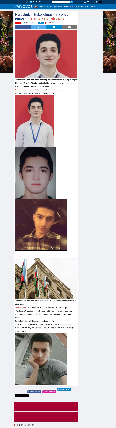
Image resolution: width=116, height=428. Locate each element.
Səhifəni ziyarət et (34, 392)
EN (37, 2)
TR (40, 2)
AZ (31, 2)
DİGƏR (93, 7)
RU (34, 2)
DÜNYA (49, 7)
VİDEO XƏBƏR (68, 7)
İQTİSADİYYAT (58, 7)
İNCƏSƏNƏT (79, 7)
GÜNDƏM (42, 7)
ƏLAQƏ (26, 2)
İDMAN (87, 7)
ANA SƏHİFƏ (18, 2)
